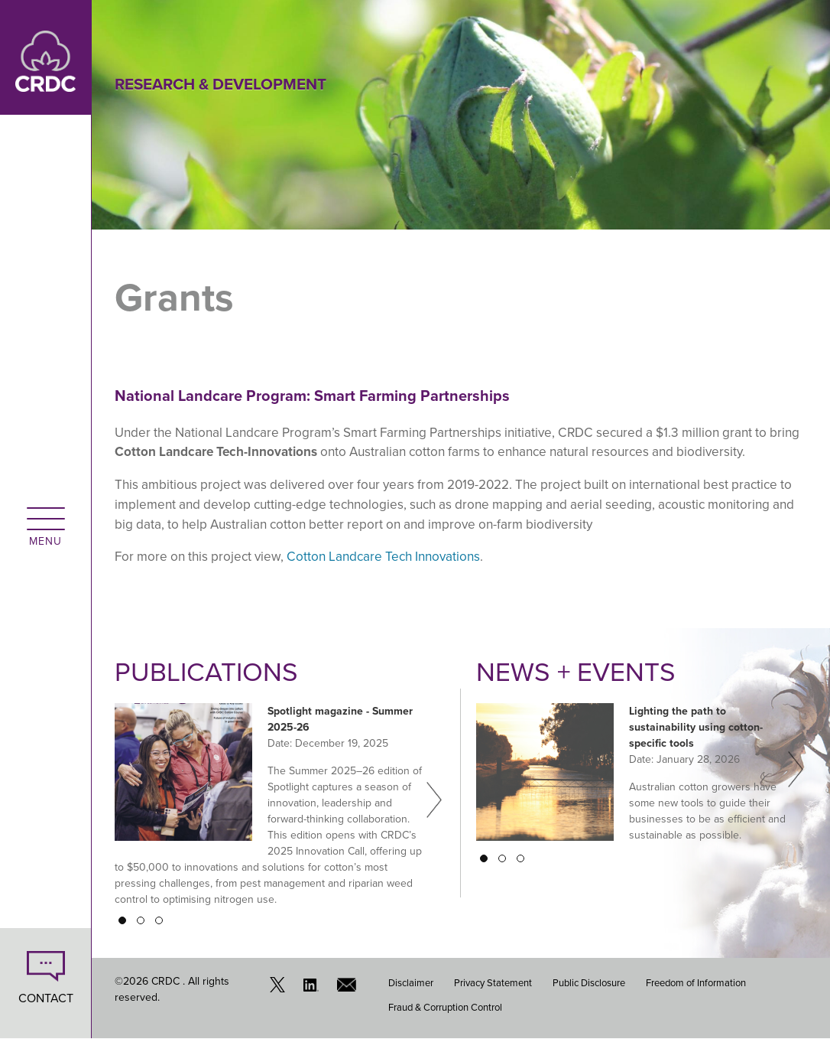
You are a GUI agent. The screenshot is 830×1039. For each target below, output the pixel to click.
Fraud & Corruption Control (445, 1007)
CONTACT (45, 998)
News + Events (576, 672)
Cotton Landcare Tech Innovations (383, 556)
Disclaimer (410, 982)
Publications (206, 672)
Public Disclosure (589, 982)
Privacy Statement (493, 982)
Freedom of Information (696, 982)
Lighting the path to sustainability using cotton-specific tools (696, 727)
